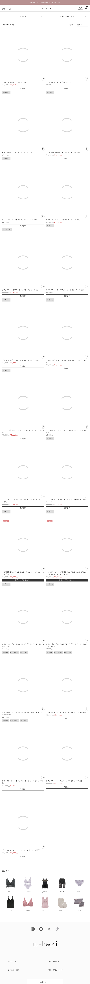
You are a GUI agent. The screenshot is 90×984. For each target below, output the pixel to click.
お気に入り (80, 9)
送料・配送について (55, 970)
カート (86, 8)
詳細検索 (23, 16)
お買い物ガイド (54, 961)
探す (10, 9)
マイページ (12, 961)
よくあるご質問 (13, 970)
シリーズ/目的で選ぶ (67, 16)
